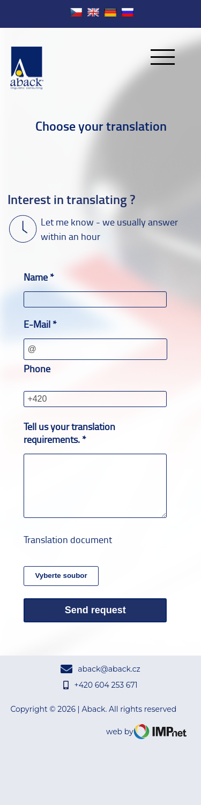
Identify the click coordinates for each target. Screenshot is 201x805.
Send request (95, 610)
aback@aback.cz (100, 669)
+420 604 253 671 (100, 685)
